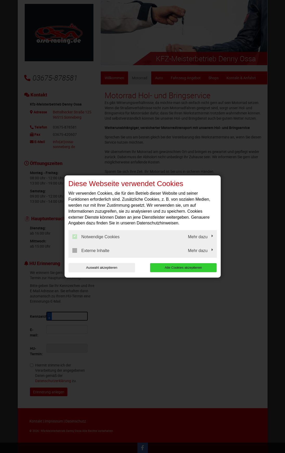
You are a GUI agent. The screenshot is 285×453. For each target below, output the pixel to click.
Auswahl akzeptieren (101, 268)
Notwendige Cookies (96, 236)
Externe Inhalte (91, 250)
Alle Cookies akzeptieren (183, 268)
